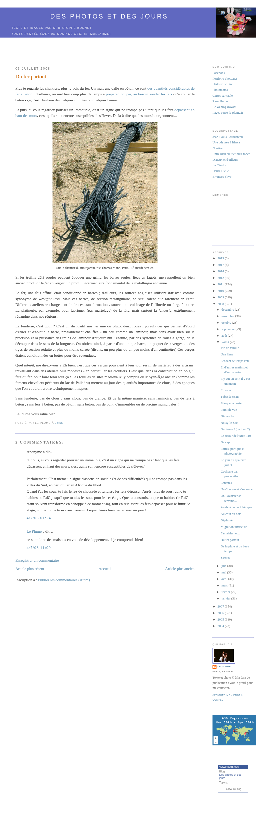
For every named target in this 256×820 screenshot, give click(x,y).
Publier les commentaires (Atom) (64, 580)
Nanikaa (217, 148)
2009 (221, 297)
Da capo (225, 442)
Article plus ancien (179, 568)
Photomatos (220, 90)
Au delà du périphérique (236, 507)
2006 (221, 613)
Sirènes (225, 557)
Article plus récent (29, 568)
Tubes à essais (229, 396)
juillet (226, 342)
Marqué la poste (231, 403)
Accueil (104, 568)
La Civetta (219, 165)
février (226, 592)
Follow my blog (232, 789)
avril (225, 579)
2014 (221, 271)
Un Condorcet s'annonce (236, 489)
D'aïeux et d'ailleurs (225, 159)
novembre (228, 316)
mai (224, 572)
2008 (221, 304)
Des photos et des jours (109, 16)
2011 (221, 284)
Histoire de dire (222, 84)
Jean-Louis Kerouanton (227, 137)
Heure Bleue (220, 171)
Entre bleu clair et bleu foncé (231, 154)
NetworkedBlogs (229, 766)
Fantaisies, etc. (230, 533)
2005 (221, 619)
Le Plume (34, 531)
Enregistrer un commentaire (37, 560)
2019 (221, 258)
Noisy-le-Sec (229, 423)
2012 (221, 278)
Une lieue (226, 354)
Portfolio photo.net (224, 78)
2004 (221, 626)
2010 (221, 291)
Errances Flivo (222, 176)
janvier (226, 598)
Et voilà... (226, 390)
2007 (221, 606)
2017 (221, 265)
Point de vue (228, 410)
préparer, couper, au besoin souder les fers (139, 94)
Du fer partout (30, 77)
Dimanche (227, 416)
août (225, 335)
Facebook (218, 73)
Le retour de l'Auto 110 (235, 436)
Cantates (226, 483)
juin (224, 566)
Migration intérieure (233, 527)
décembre (228, 309)
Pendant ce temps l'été (234, 361)
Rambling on (221, 101)
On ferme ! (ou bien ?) (235, 429)
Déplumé (226, 520)
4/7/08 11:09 (38, 547)
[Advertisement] (105, 49)
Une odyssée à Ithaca (226, 142)
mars (225, 585)
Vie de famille (229, 348)
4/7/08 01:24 (38, 518)
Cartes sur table (222, 95)
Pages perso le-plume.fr (227, 112)
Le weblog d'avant (224, 107)
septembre (229, 329)
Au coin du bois (230, 514)
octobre (227, 322)
